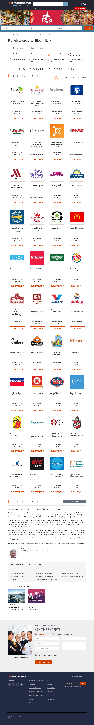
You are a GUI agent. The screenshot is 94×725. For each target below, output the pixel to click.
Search (88, 28)
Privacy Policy (51, 695)
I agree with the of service (73, 686)
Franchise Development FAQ (36, 695)
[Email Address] (47, 643)
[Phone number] (47, 648)
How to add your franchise (36, 680)
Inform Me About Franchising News (46, 655)
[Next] (36, 75)
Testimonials (32, 684)
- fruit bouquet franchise (77, 311)
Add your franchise (80, 8)
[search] (48, 4)
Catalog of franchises (35, 688)
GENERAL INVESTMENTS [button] (68, 77)
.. (28, 76)
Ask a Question (43, 662)
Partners (31, 703)
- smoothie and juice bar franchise (37, 230)
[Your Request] (74, 646)
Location (22, 8)
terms (75, 686)
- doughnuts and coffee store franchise (17, 144)
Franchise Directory (12, 8)
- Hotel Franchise (79, 185)
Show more (74, 501)
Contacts (49, 691)
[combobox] (14, 28)
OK (83, 683)
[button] (83, 3)
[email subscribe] (72, 683)
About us (49, 684)
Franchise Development (67, 8)
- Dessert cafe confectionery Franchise (37, 146)
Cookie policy (50, 703)
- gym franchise (40, 475)
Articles (49, 676)
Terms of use (50, 699)
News (48, 680)
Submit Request (17, 118)
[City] (74, 638)
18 (32, 76)
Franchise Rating (55, 8)
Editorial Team (51, 688)
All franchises (33, 676)
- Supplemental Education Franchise (37, 311)
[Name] (47, 638)
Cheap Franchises (82, 77)
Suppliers (31, 699)
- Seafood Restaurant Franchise (18, 230)
